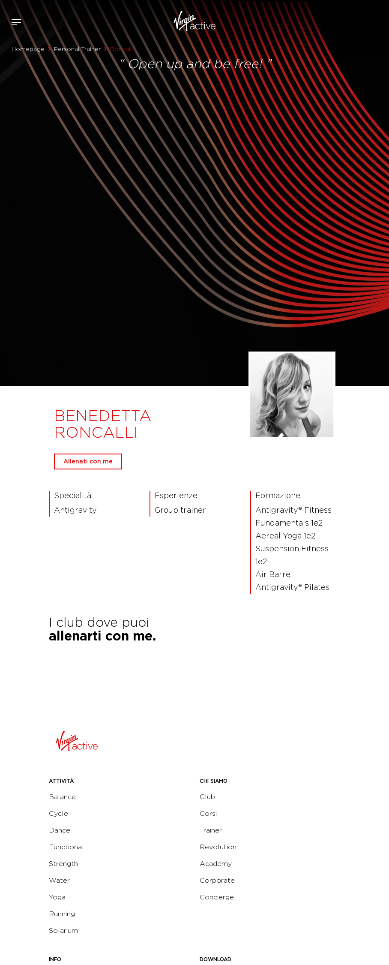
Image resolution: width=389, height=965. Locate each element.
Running (62, 914)
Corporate (217, 880)
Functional (66, 847)
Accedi (354, 22)
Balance (62, 797)
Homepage (28, 48)
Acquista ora (366, 21)
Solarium (63, 930)
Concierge (217, 897)
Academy (216, 864)
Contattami (379, 21)
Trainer (211, 830)
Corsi (208, 813)
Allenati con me (88, 461)
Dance (59, 830)
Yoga (57, 897)
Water (59, 880)
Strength (63, 864)
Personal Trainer (77, 48)
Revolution (218, 847)
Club (207, 797)
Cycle (58, 813)
